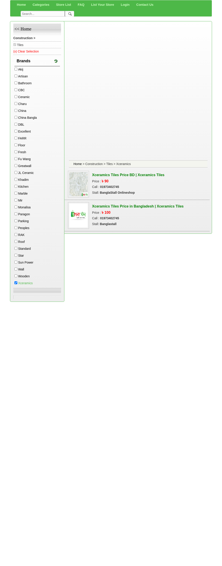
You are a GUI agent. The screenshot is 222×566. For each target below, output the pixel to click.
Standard (24, 248)
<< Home (22, 28)
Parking (23, 221)
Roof (21, 242)
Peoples (24, 228)
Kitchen (23, 186)
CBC (21, 90)
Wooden (24, 276)
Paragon (24, 214)
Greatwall (24, 166)
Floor (21, 145)
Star (21, 255)
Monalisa (24, 207)
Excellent (24, 131)
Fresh (22, 152)
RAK (21, 235)
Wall (21, 269)
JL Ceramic (26, 173)
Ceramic (24, 97)
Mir (20, 200)
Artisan (23, 76)
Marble (23, 193)
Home (78, 164)
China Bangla (27, 117)
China (22, 111)
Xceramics (25, 283)
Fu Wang (24, 159)
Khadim (23, 179)
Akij (20, 69)
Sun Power (25, 262)
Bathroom (25, 83)
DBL (21, 124)
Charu (22, 104)
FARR (22, 138)
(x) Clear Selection (26, 51)
